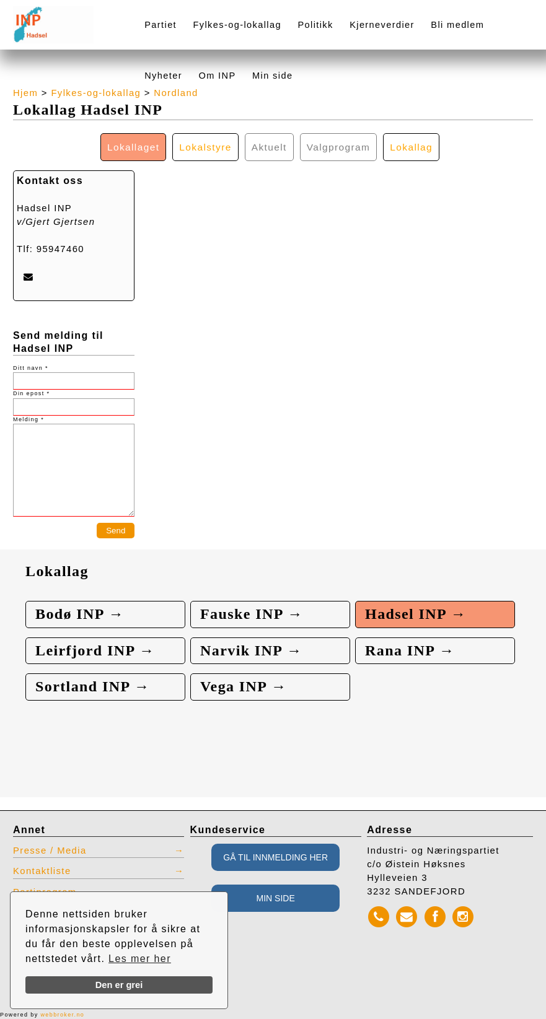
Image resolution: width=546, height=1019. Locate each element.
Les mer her (139, 958)
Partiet (160, 25)
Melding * (28, 419)
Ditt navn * (30, 368)
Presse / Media (50, 850)
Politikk (315, 25)
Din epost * (31, 393)
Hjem (25, 93)
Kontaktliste (42, 871)
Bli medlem (457, 25)
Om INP (217, 76)
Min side (272, 76)
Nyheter (163, 76)
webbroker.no (62, 1015)
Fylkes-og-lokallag (237, 25)
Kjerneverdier (382, 25)
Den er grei (119, 985)
